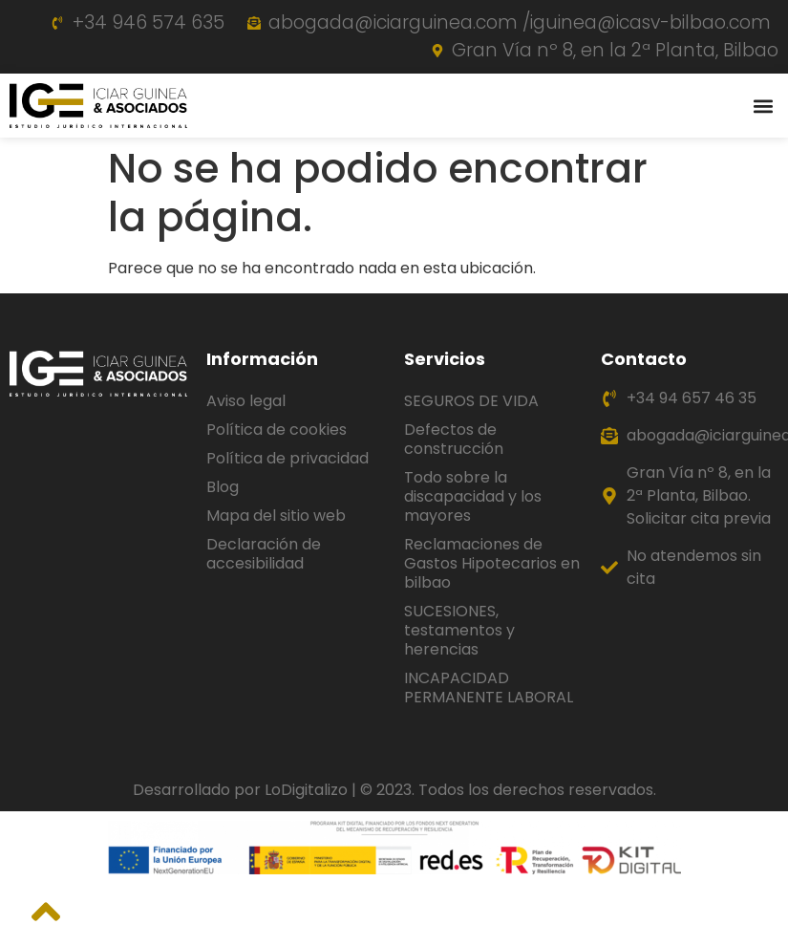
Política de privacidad (287, 458)
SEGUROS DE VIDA (471, 401)
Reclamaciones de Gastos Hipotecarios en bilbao (492, 563)
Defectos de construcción (453, 439)
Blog (222, 487)
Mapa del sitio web (276, 516)
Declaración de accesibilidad (263, 553)
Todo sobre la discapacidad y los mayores (473, 496)
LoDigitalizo (306, 790)
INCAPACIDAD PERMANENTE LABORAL (488, 687)
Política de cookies (276, 430)
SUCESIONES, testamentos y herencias (459, 630)
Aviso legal (246, 401)
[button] (762, 105)
